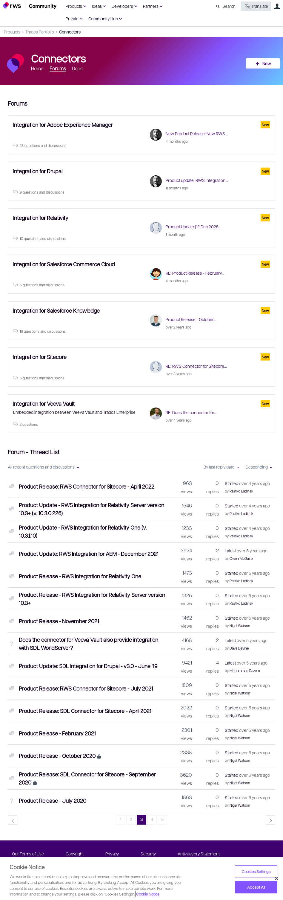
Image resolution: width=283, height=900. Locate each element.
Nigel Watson (240, 625)
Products (74, 6)
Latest (246, 550)
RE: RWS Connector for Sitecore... (196, 366)
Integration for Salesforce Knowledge (56, 310)
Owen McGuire (241, 558)
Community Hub (103, 18)
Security (148, 853)
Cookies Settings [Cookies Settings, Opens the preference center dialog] (256, 871)
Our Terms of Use (28, 853)
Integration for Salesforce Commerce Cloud (64, 264)
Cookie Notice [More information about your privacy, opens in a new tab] (147, 893)
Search (229, 6)
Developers (122, 6)
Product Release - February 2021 (57, 733)
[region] (141, 878)
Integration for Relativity (40, 217)
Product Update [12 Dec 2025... (193, 226)
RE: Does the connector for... (191, 412)
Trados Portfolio (39, 31)
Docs (77, 68)
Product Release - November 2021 (59, 621)
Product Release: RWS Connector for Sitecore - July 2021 (86, 688)
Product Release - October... (191, 319)
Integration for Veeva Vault (44, 403)
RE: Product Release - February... (195, 273)
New (266, 63)
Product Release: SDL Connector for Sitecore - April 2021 (85, 710)
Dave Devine (239, 648)
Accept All (256, 887)
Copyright (75, 853)
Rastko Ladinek (241, 491)
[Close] (276, 878)
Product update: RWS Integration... (197, 180)
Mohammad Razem (245, 670)
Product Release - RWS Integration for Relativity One (80, 576)
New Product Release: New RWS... (197, 133)
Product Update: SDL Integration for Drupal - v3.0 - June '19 (88, 665)
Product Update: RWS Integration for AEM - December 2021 (89, 553)
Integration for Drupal (37, 171)
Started (247, 483)
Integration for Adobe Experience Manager (63, 124)
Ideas (97, 6)
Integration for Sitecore (40, 356)
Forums (58, 68)
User (277, 6)
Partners (151, 6)
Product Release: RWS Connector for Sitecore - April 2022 (86, 486)
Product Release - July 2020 (52, 800)
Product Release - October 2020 (57, 755)
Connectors (70, 31)
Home (37, 68)
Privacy (112, 853)
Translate (256, 6)
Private (72, 18)
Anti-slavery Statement (199, 853)
